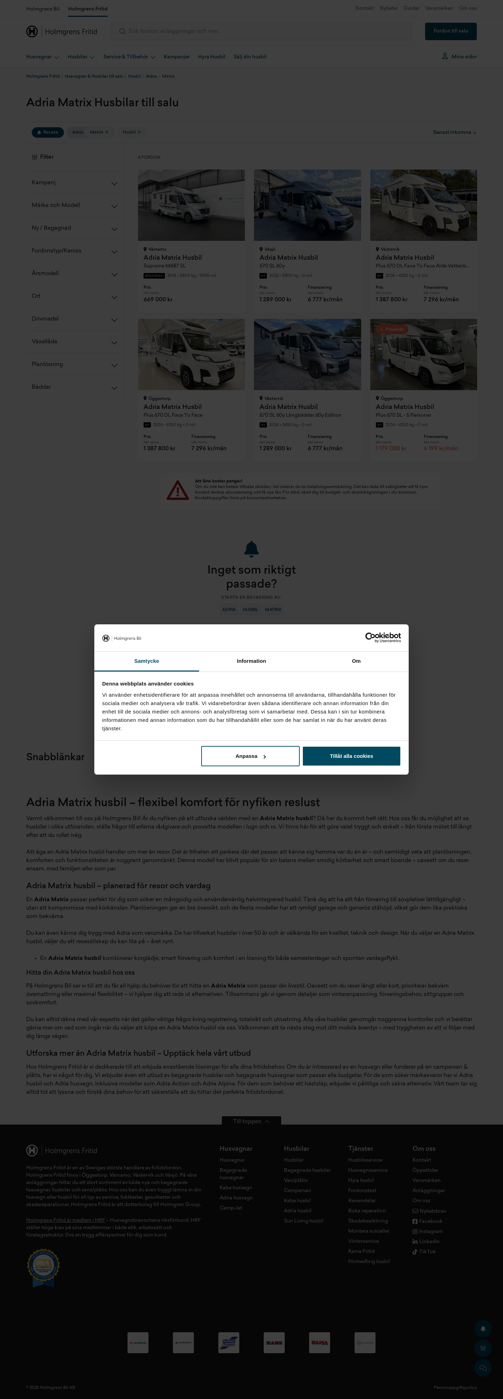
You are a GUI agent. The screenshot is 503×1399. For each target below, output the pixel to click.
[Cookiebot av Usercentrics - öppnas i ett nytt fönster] (370, 638)
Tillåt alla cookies (351, 756)
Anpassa (250, 756)
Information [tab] (251, 661)
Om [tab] (356, 661)
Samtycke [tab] (146, 661)
